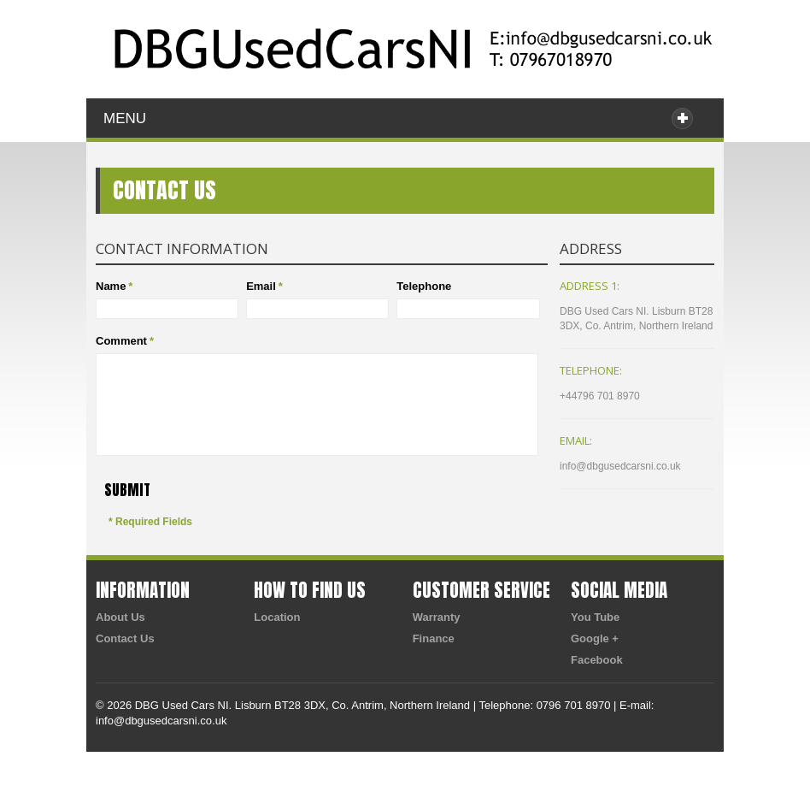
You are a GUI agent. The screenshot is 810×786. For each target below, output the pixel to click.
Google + (595, 638)
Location (277, 617)
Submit (127, 490)
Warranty (437, 617)
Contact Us (125, 638)
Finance (434, 638)
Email (261, 286)
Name (111, 286)
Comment (121, 341)
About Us (120, 617)
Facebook (597, 659)
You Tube (595, 617)
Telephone (423, 286)
